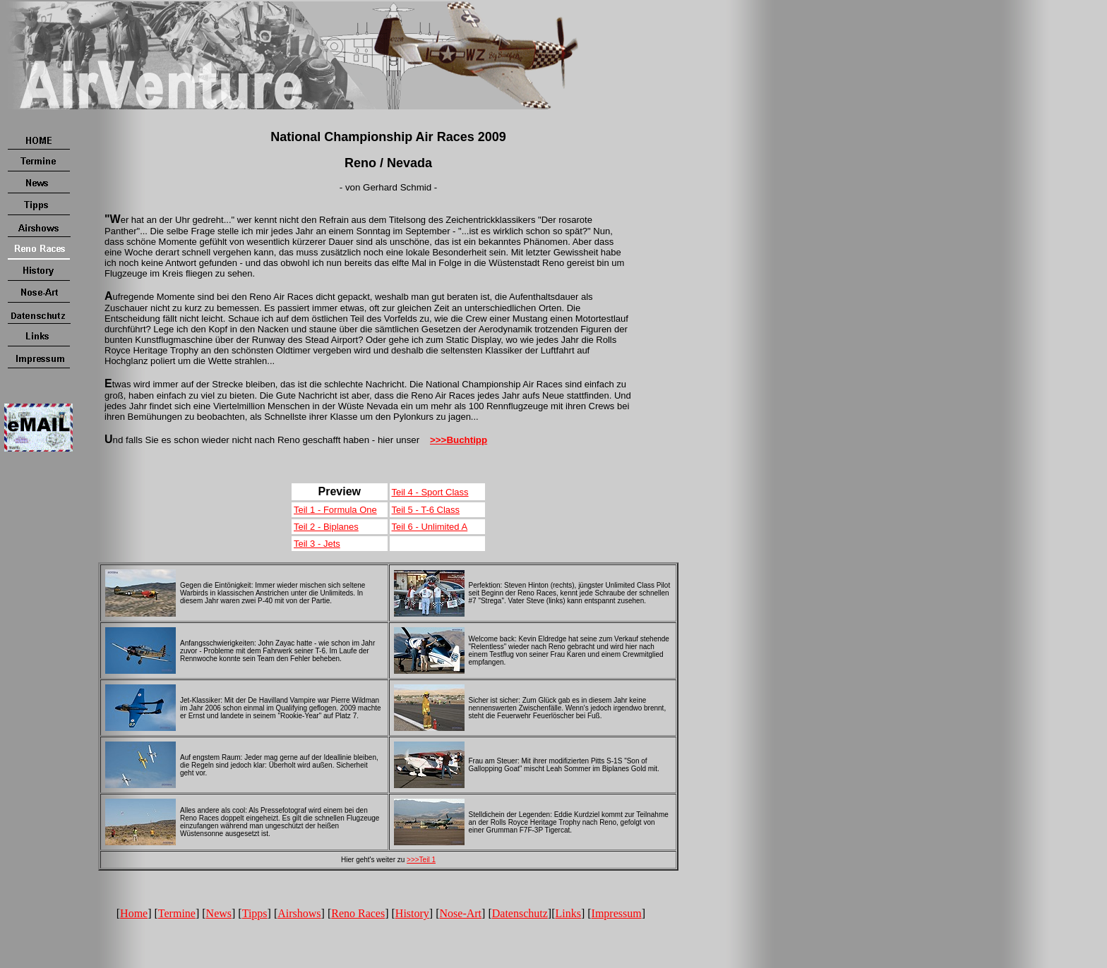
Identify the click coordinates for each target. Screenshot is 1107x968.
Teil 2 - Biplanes (326, 526)
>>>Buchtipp (458, 440)
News (219, 913)
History (412, 913)
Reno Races (358, 913)
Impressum (617, 913)
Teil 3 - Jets (317, 543)
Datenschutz (520, 913)
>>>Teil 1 (421, 860)
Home (134, 913)
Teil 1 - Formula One (335, 509)
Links (567, 913)
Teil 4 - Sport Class (430, 492)
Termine (177, 913)
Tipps (255, 913)
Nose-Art (461, 913)
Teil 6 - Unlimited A (430, 526)
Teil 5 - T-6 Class (426, 509)
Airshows (299, 913)
